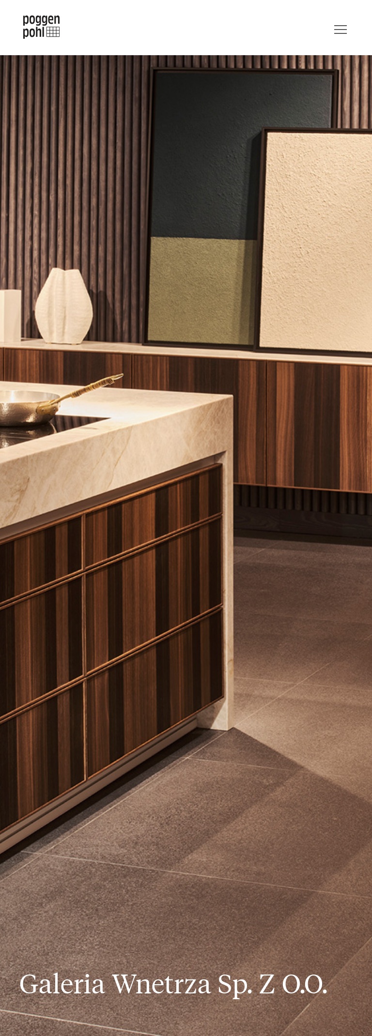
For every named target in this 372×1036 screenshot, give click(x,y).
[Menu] (340, 27)
